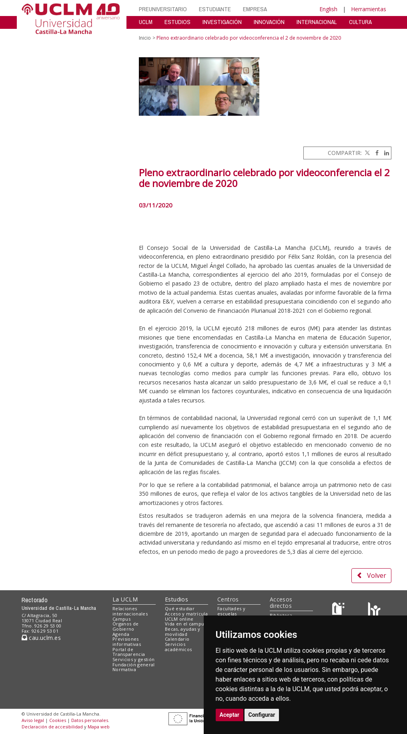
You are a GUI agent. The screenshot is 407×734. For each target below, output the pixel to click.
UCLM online (179, 619)
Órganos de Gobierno (125, 626)
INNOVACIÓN (269, 22)
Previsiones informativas (126, 641)
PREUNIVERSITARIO (163, 9)
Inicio (145, 37)
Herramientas (368, 9)
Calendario (177, 639)
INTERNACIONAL (317, 22)
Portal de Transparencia (128, 652)
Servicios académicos (178, 646)
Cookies (57, 720)
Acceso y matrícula (186, 614)
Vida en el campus (186, 624)
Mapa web (99, 727)
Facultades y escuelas (231, 611)
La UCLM (125, 599)
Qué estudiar (179, 608)
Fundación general (133, 665)
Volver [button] (371, 575)
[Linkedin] (384, 153)
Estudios (176, 599)
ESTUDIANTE (215, 9)
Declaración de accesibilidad (52, 727)
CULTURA (360, 22)
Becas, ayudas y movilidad (182, 631)
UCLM (145, 22)
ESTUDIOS (177, 22)
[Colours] (374, 610)
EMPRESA (255, 9)
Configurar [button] (262, 715)
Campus (121, 619)
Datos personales (89, 720)
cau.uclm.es (41, 637)
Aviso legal (33, 720)
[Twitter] (366, 153)
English (328, 9)
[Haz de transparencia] (339, 610)
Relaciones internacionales (130, 611)
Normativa (124, 669)
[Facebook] (375, 153)
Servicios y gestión (133, 659)
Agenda (120, 634)
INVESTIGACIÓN (222, 22)
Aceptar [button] (230, 715)
